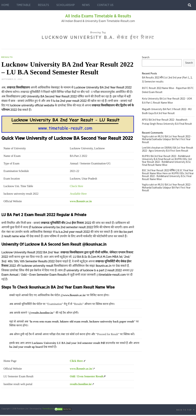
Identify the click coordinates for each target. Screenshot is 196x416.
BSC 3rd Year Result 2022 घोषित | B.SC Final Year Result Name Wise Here (167, 172)
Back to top (185, 410)
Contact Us (105, 5)
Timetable (24, 5)
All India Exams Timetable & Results (98, 16)
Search (145, 57)
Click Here (76, 361)
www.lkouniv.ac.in (81, 202)
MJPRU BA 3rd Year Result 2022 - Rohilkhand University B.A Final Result (166, 157)
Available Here (78, 194)
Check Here (76, 187)
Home (5, 5)
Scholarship (65, 5)
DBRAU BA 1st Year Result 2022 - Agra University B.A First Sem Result (167, 149)
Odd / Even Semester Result (86, 377)
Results (43, 5)
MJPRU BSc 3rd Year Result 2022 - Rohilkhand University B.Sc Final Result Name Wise (167, 162)
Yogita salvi (148, 136)
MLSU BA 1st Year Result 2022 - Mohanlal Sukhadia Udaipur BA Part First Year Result (167, 139)
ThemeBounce (48, 410)
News (86, 5)
